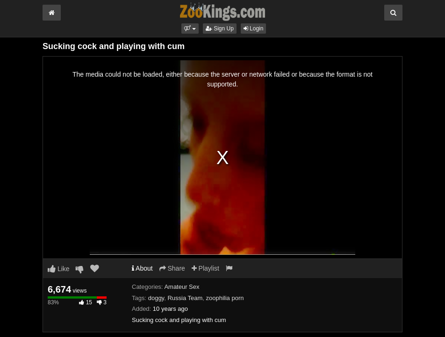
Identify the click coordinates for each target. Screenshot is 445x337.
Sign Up (220, 28)
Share (172, 268)
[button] (190, 28)
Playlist (205, 268)
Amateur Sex (181, 286)
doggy (156, 297)
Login (254, 28)
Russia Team (184, 297)
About (142, 268)
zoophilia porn (225, 297)
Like (59, 268)
